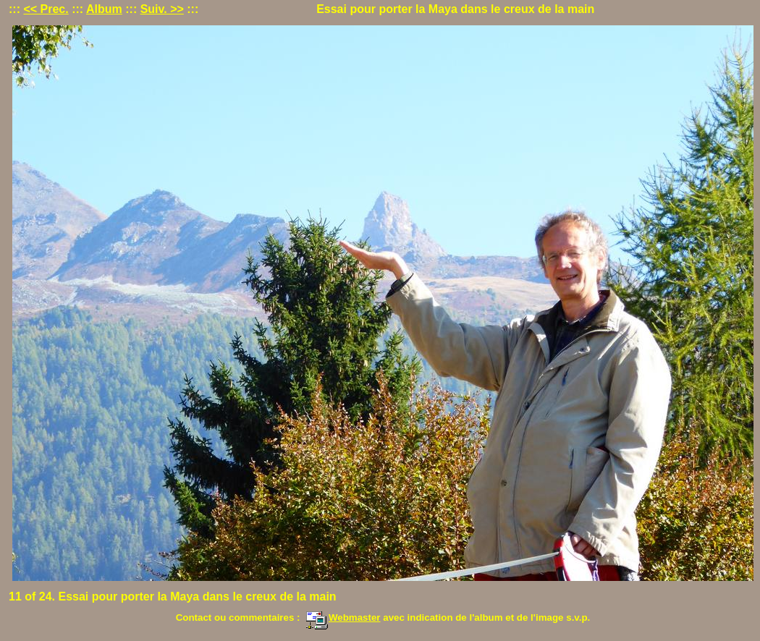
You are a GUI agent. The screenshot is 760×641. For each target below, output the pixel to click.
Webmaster (343, 617)
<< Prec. (45, 9)
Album (104, 9)
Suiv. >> (162, 9)
